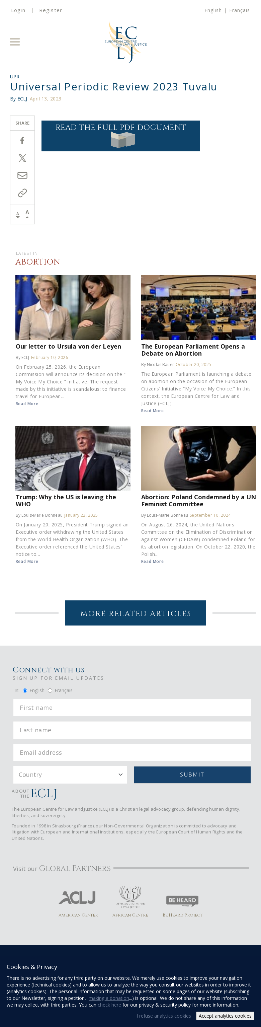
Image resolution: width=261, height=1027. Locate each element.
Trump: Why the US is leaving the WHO (66, 500)
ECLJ (22, 98)
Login (18, 10)
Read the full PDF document (121, 135)
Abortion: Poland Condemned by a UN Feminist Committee (198, 500)
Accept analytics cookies (225, 1016)
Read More (27, 404)
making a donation (109, 998)
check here (109, 1005)
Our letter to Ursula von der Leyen (68, 346)
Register (50, 10)
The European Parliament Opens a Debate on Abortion (193, 349)
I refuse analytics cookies (164, 1016)
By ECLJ (22, 357)
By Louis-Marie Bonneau (39, 515)
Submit (192, 774)
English (213, 10)
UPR (15, 76)
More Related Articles (135, 614)
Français (239, 10)
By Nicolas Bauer (157, 364)
